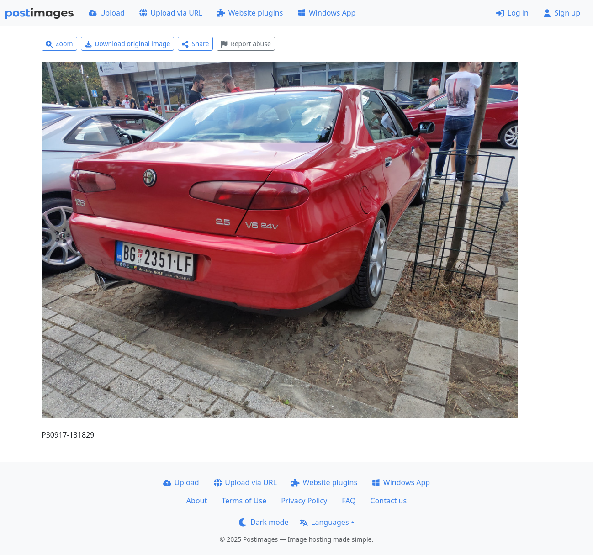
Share (195, 43)
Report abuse (245, 43)
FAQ (348, 501)
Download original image (127, 43)
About (196, 501)
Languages (324, 522)
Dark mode (263, 522)
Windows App (326, 13)
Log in (512, 13)
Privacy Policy (304, 501)
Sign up (561, 13)
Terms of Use (244, 501)
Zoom (59, 43)
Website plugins (250, 13)
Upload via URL (170, 13)
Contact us (389, 501)
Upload (107, 13)
